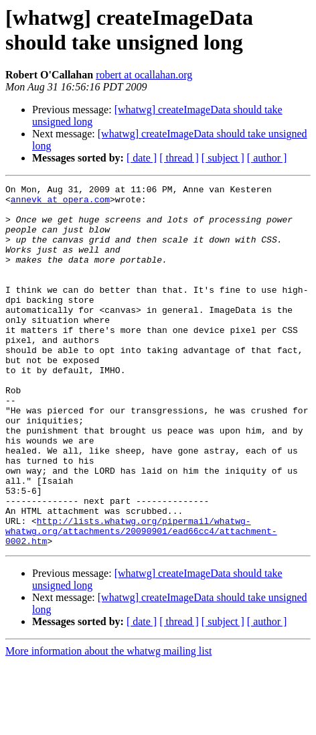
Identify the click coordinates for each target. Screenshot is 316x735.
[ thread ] (179, 157)
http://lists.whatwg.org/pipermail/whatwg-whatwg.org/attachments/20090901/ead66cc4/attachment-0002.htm (141, 601)
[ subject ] (223, 157)
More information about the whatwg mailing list (108, 723)
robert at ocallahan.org (144, 74)
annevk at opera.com (60, 203)
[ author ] (267, 157)
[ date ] (142, 157)
